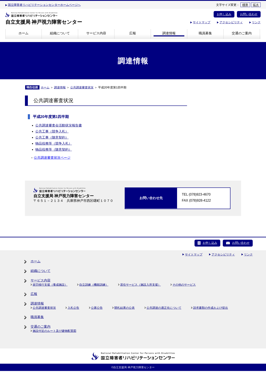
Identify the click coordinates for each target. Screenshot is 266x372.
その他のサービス (184, 284)
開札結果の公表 (124, 307)
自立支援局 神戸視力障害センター (43, 22)
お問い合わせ (248, 14)
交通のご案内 (242, 33)
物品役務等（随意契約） (53, 149)
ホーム (23, 33)
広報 (132, 33)
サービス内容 (96, 33)
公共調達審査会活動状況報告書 (58, 125)
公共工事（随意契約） (52, 137)
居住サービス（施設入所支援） (140, 284)
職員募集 (205, 33)
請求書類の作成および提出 (210, 307)
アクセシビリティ (231, 22)
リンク (256, 22)
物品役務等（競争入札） (53, 143)
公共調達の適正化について (164, 307)
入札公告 (73, 307)
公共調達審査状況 (82, 87)
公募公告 (97, 307)
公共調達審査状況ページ (52, 157)
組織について (60, 33)
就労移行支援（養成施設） (50, 284)
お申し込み (224, 14)
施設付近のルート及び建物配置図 (54, 330)
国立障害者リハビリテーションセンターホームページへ (44, 4)
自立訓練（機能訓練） (93, 284)
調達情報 (169, 33)
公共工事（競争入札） (52, 131)
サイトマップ (201, 22)
